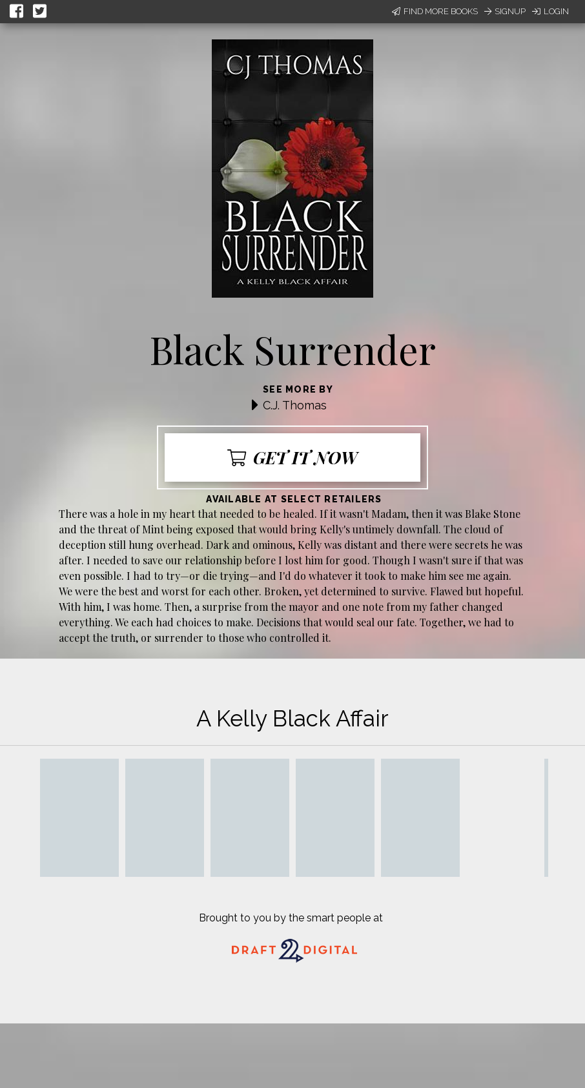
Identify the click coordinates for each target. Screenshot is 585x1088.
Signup (505, 11)
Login (550, 11)
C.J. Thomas (295, 405)
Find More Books (435, 11)
